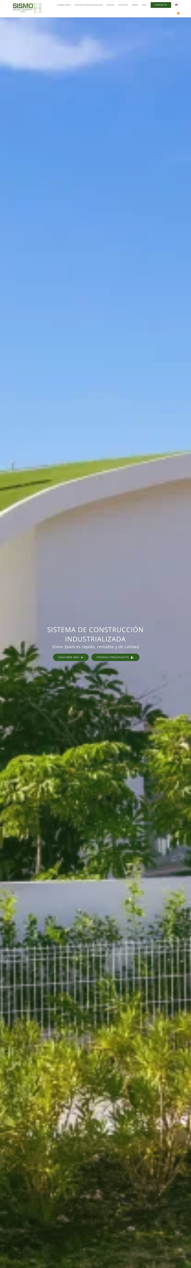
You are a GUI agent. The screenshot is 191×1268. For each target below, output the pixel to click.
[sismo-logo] (26, 3)
